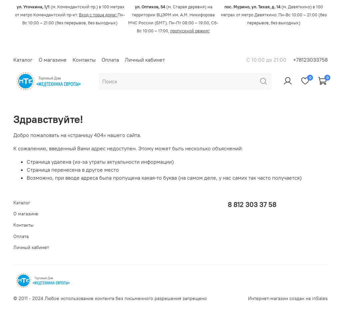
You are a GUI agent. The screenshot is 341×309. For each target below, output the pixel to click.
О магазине (53, 59)
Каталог (23, 59)
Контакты (84, 59)
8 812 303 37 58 (252, 204)
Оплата (110, 59)
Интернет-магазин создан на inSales (288, 298)
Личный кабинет (145, 59)
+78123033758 (310, 59)
